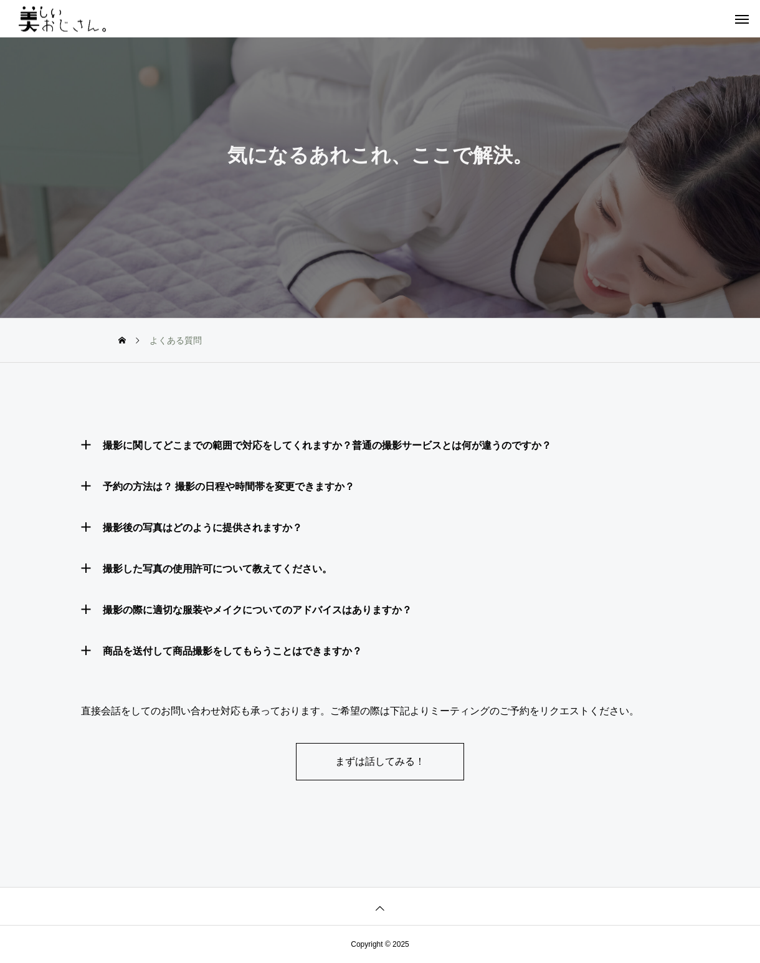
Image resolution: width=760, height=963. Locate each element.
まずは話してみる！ (380, 761)
